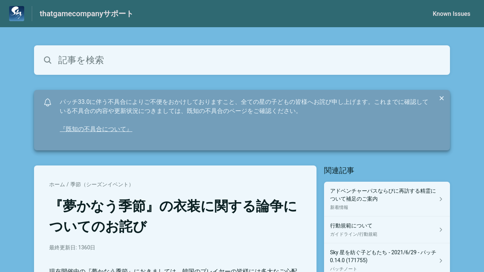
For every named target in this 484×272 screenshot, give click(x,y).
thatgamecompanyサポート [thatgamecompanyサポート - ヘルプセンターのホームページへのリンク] (86, 13)
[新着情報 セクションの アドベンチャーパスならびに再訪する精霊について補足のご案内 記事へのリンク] (387, 199)
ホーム (57, 184)
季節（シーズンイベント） (102, 184)
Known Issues (451, 13)
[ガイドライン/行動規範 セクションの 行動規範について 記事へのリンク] (387, 229)
